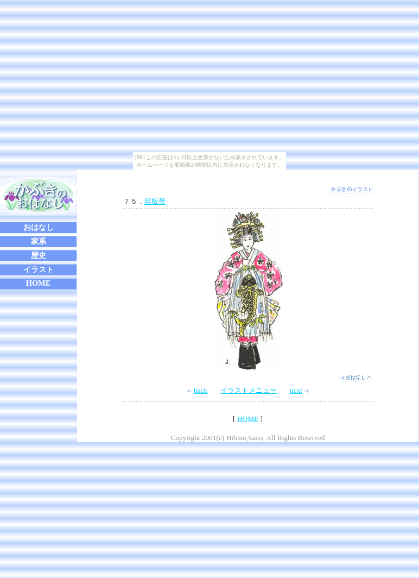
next (299, 390)
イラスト (38, 269)
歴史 (38, 255)
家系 (38, 241)
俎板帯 (155, 201)
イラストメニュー (248, 390)
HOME (38, 283)
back (197, 390)
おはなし (38, 227)
